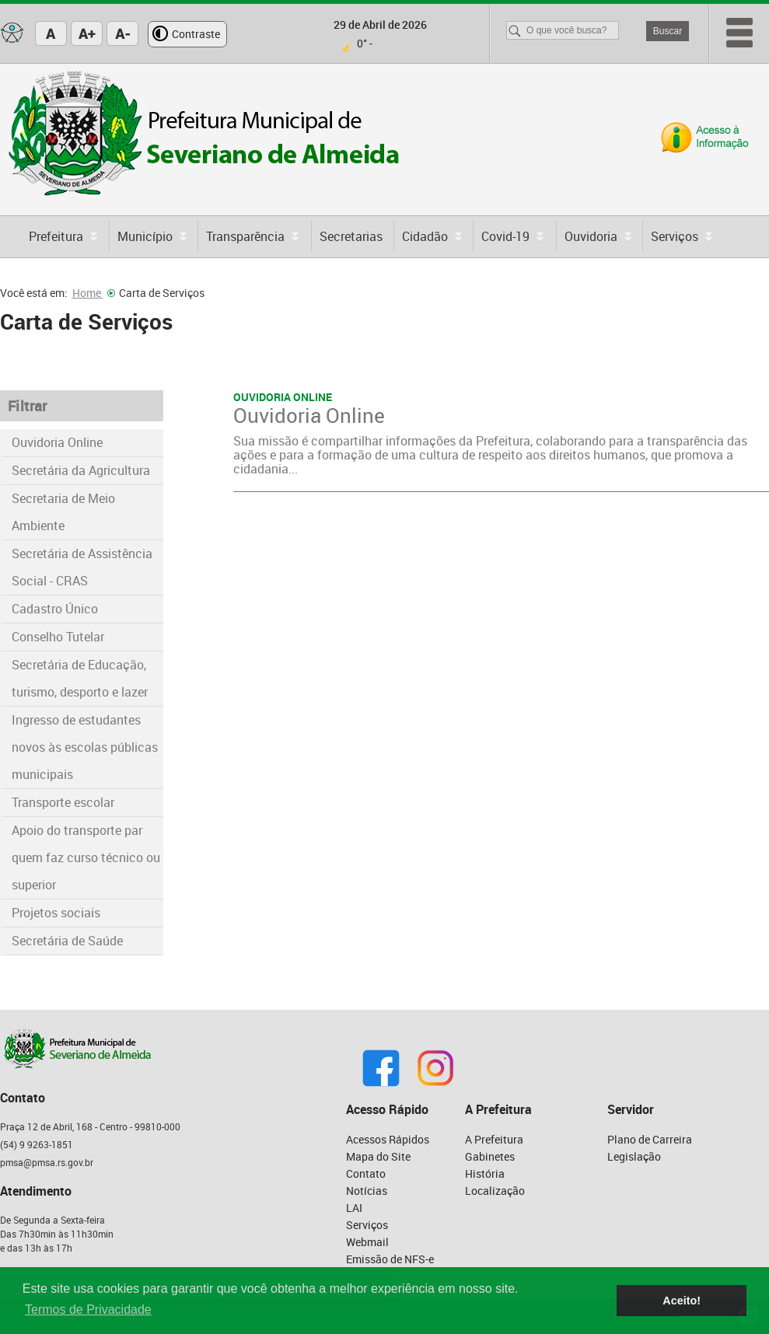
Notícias (366, 1190)
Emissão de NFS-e (390, 1259)
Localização (495, 1190)
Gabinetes (490, 1156)
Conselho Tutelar (58, 636)
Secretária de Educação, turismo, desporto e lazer (80, 678)
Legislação (634, 1156)
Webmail (367, 1241)
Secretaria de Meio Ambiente (63, 512)
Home (93, 292)
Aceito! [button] (681, 1300)
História (485, 1173)
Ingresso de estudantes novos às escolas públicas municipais (85, 747)
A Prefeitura (494, 1139)
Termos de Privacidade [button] (88, 1309)
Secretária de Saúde (67, 940)
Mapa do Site (378, 1156)
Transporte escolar (63, 802)
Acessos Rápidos (387, 1139)
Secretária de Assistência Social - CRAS (82, 567)
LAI (354, 1207)
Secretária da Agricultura (81, 470)
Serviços (367, 1224)
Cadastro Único (55, 608)
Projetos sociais (56, 912)
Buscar (667, 31)
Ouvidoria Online (57, 442)
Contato (366, 1173)
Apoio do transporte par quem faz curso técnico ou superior (86, 857)
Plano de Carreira (649, 1139)
